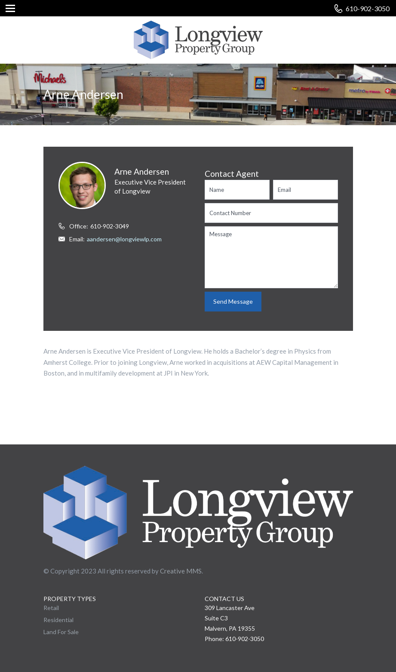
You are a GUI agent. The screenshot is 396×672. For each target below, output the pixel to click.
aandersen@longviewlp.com (124, 239)
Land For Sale (61, 631)
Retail (51, 607)
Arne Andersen (141, 171)
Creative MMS (181, 571)
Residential (58, 619)
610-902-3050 (368, 8)
